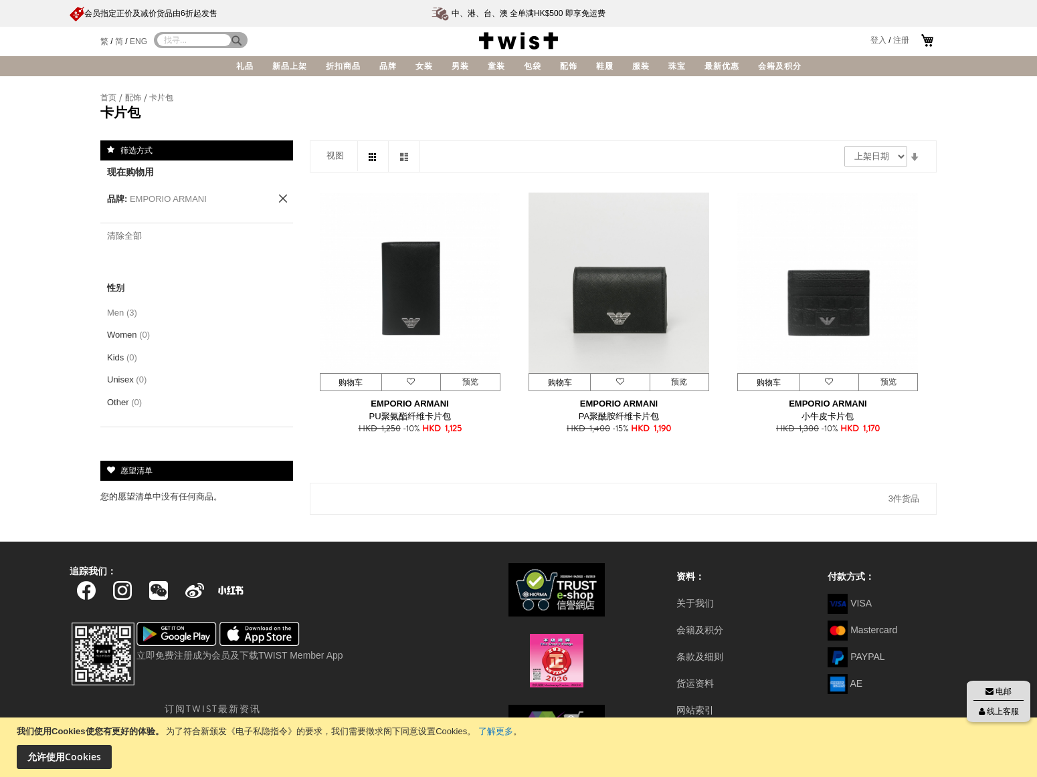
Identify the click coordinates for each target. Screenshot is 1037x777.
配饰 (134, 97)
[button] (410, 382)
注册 (901, 40)
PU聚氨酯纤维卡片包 (409, 416)
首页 (109, 97)
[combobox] (194, 40)
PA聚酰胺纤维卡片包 (619, 416)
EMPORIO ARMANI (410, 404)
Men (124, 313)
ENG (138, 41)
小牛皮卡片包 (828, 416)
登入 (878, 40)
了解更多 (495, 731)
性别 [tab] (115, 288)
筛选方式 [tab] (136, 149)
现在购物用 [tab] (130, 171)
